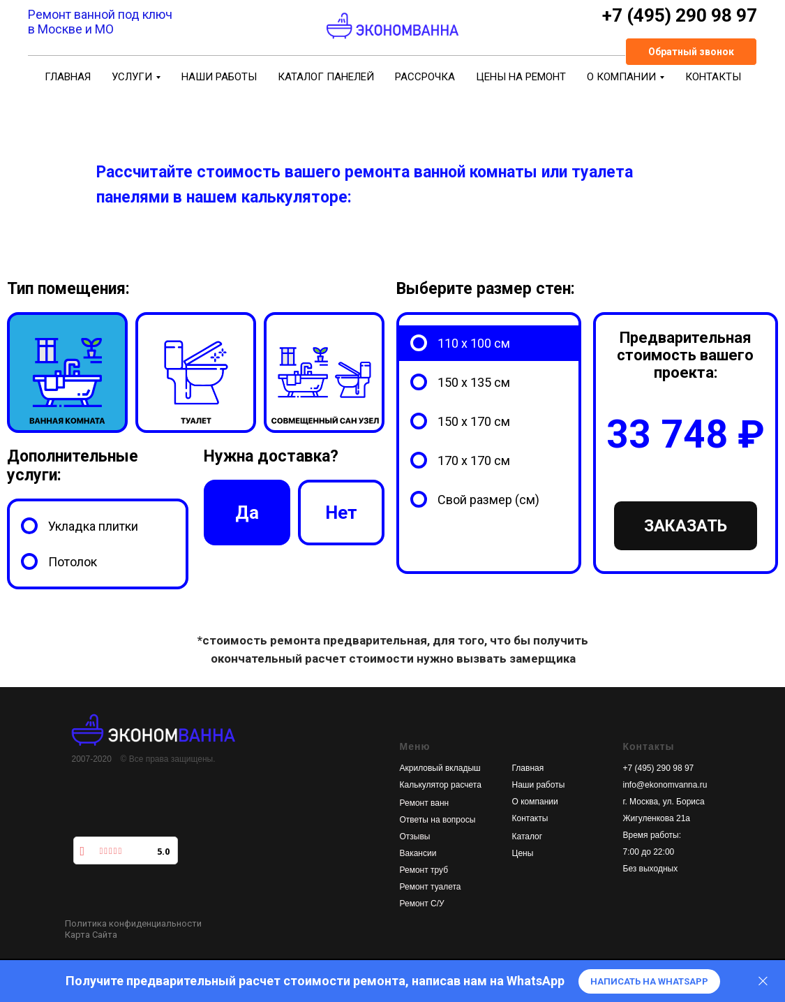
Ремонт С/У (422, 903)
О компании (535, 801)
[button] (691, 52)
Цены (523, 853)
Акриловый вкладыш (440, 768)
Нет (341, 525)
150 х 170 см (474, 421)
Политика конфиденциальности (133, 923)
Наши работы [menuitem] (219, 77)
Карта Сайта (91, 934)
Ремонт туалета (430, 887)
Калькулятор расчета (440, 785)
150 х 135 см (474, 382)
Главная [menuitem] (68, 77)
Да (246, 525)
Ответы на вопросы (438, 820)
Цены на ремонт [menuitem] (521, 77)
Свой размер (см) (488, 499)
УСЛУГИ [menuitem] (132, 77)
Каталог (527, 836)
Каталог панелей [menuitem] (326, 77)
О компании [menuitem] (621, 77)
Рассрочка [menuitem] (425, 77)
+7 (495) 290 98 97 (658, 768)
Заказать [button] (685, 525)
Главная (528, 768)
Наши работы (538, 785)
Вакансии (418, 853)
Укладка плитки (93, 526)
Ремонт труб (424, 870)
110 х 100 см (474, 343)
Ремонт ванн (424, 803)
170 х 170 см (474, 460)
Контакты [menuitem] (713, 77)
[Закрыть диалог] (763, 981)
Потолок (72, 561)
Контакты (530, 818)
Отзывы (415, 836)
